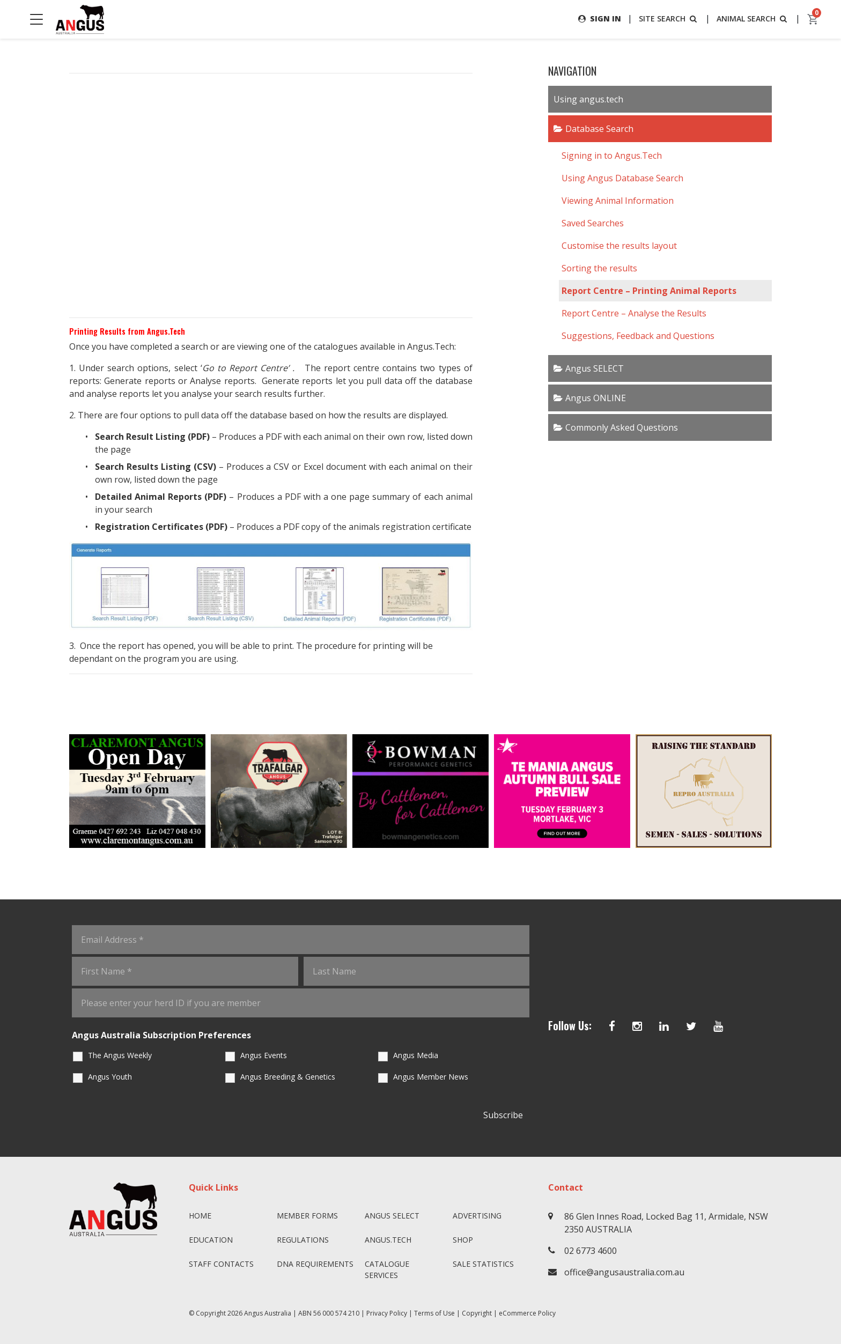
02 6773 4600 (590, 1251)
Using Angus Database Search (622, 178)
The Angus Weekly (120, 1055)
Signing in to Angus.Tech (612, 155)
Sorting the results (599, 268)
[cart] (813, 19)
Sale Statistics (483, 1264)
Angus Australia (267, 1313)
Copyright (477, 1313)
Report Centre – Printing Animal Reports (649, 291)
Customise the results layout (619, 246)
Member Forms (307, 1215)
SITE (669, 18)
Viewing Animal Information (618, 200)
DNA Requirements (315, 1264)
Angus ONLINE (595, 398)
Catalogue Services (387, 1269)
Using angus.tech (588, 99)
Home (200, 1215)
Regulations (303, 1240)
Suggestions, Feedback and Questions (638, 336)
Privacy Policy (386, 1313)
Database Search (599, 129)
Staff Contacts (221, 1264)
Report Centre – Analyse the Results (634, 313)
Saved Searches (593, 223)
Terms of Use (434, 1313)
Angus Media (415, 1055)
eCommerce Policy (527, 1313)
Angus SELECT (594, 368)
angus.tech (388, 1240)
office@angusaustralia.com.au (624, 1272)
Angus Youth (110, 1077)
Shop (463, 1240)
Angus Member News (430, 1077)
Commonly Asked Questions (621, 427)
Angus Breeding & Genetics (287, 1077)
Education (211, 1240)
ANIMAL (753, 18)
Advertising (477, 1215)
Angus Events (263, 1055)
